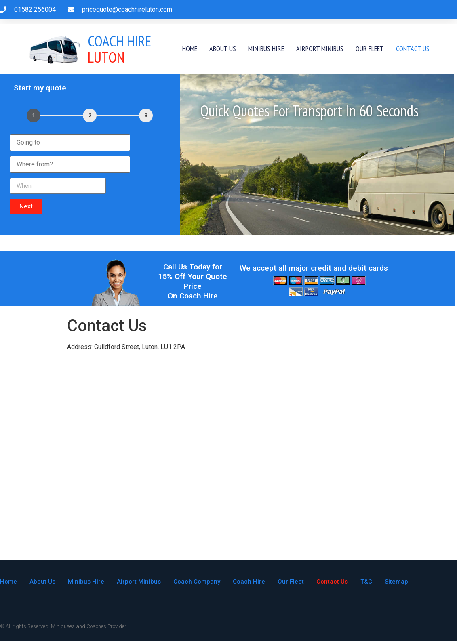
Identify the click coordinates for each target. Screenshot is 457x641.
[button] (26, 206)
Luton (120, 49)
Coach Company (196, 581)
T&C (366, 581)
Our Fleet (370, 48)
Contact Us (413, 48)
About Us (222, 48)
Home (189, 48)
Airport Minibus (319, 48)
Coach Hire (249, 581)
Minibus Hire (266, 48)
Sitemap (396, 581)
